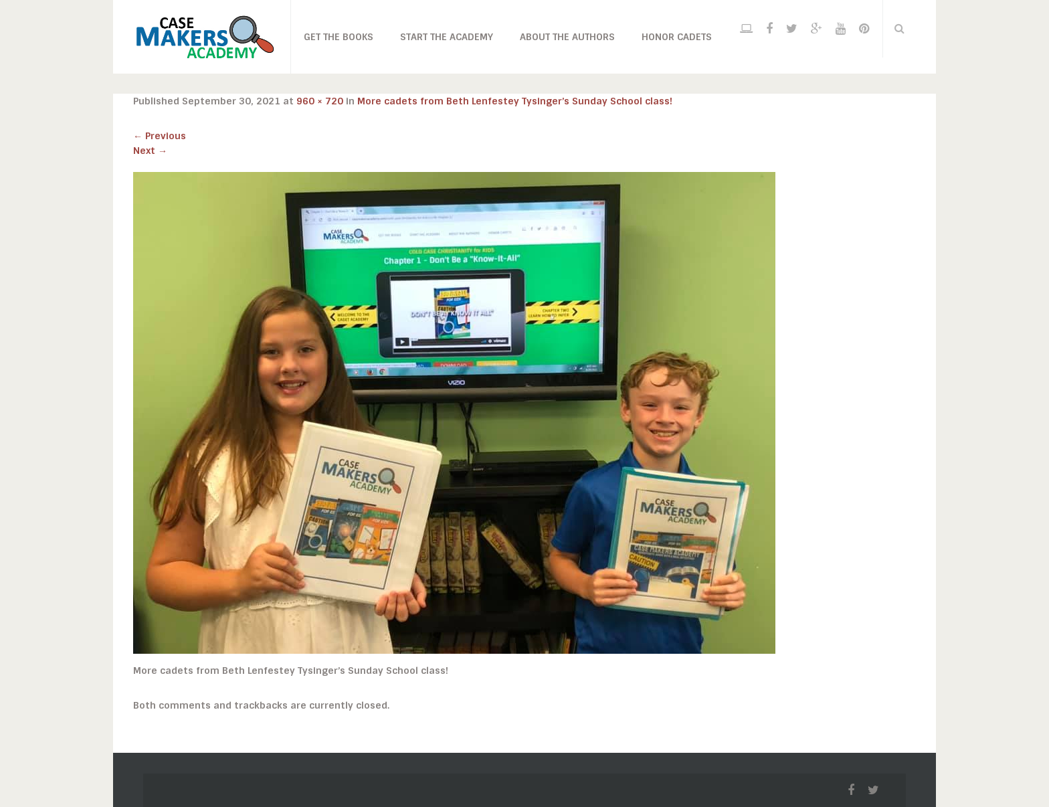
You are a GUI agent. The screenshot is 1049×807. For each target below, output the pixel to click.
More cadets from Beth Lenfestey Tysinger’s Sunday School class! (514, 101)
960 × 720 (319, 101)
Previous (159, 136)
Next (150, 151)
